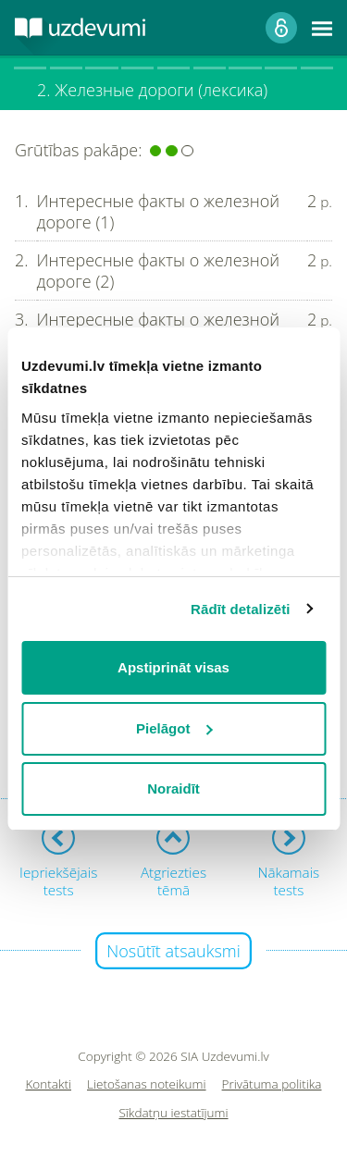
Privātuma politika (272, 1084)
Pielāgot (174, 728)
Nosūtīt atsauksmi (173, 951)
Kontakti (49, 1084)
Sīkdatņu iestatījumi (173, 1113)
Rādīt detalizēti (240, 609)
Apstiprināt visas (173, 667)
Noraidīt (173, 788)
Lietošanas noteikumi (146, 1084)
